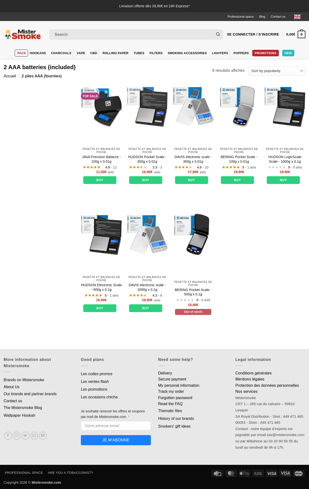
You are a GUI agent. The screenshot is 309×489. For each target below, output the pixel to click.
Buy (99, 180)
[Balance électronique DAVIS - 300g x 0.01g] (193, 106)
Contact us (278, 16)
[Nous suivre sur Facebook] (8, 436)
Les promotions (94, 389)
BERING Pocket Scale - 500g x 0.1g (193, 292)
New (288, 53)
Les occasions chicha (99, 397)
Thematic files (170, 411)
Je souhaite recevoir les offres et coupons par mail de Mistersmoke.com (113, 414)
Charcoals (61, 53)
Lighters (220, 53)
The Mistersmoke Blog (23, 408)
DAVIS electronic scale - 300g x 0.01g (193, 159)
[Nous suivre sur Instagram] (17, 436)
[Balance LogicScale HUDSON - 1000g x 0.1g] (284, 106)
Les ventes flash (95, 382)
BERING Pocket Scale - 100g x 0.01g (239, 159)
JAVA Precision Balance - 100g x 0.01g (101, 159)
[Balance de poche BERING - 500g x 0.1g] (193, 234)
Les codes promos (96, 374)
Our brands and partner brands (30, 394)
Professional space (241, 16)
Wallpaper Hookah (19, 415)
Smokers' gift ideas (174, 426)
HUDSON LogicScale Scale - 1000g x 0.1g (285, 159)
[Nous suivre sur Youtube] (43, 436)
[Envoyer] (218, 34)
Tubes (138, 53)
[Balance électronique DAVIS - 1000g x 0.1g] (147, 234)
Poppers (241, 53)
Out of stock (193, 312)
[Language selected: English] (299, 16)
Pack (21, 53)
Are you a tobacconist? (70, 472)
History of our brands (176, 418)
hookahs (38, 53)
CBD (93, 53)
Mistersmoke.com (46, 482)
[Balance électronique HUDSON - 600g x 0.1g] (101, 234)
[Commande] (276, 71)
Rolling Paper (116, 53)
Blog (262, 16)
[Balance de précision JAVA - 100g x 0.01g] (101, 106)
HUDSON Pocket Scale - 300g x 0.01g (147, 159)
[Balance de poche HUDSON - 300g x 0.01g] (147, 106)
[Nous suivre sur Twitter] (25, 436)
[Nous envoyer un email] (34, 436)
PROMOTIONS (265, 53)
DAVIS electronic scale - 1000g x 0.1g (147, 287)
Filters (155, 53)
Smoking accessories (187, 53)
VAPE (81, 53)
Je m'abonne (115, 440)
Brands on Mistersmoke (24, 380)
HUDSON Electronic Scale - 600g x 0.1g (101, 287)
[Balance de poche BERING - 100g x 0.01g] (239, 106)
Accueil (10, 76)
